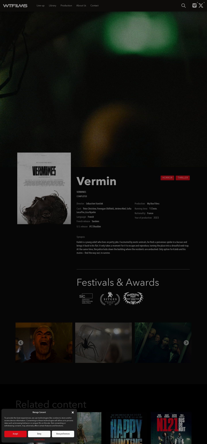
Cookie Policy (39, 439)
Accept (15, 434)
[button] (72, 412)
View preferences (63, 434)
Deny (39, 434)
